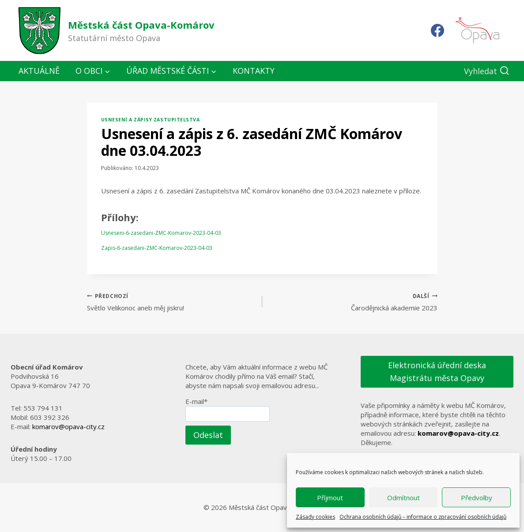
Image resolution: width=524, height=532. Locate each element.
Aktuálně (39, 70)
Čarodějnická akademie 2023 (353, 302)
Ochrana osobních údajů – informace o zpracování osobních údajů (422, 517)
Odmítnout (403, 497)
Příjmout (330, 497)
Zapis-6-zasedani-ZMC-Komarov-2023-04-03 (156, 248)
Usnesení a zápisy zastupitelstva (150, 120)
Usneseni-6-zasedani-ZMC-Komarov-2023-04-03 (161, 233)
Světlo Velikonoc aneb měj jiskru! (171, 302)
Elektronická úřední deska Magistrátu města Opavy (437, 371)
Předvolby (476, 497)
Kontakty (254, 70)
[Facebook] (437, 30)
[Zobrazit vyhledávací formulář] (486, 71)
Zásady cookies (315, 517)
